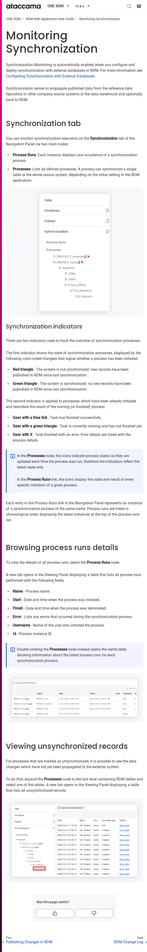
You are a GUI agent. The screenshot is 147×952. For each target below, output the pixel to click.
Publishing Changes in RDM (29, 942)
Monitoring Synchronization (99, 19)
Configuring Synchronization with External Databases (50, 76)
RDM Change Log (128, 942)
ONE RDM (13, 19)
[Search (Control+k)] (129, 6)
